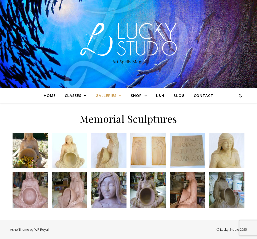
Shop (136, 95)
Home (50, 95)
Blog (179, 95)
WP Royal (41, 229)
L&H (160, 95)
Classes (73, 95)
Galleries (106, 95)
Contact (203, 95)
